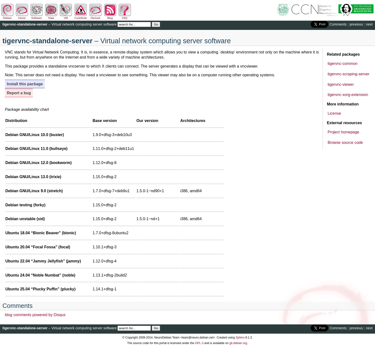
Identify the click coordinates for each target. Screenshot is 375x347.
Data (51, 16)
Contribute (80, 16)
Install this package (25, 84)
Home (22, 16)
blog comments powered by (35, 315)
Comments (337, 24)
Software (36, 16)
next (369, 24)
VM (66, 16)
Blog (110, 16)
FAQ (125, 16)
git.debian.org (238, 343)
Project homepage (343, 132)
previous (356, 24)
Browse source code (345, 142)
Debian (7, 16)
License (334, 113)
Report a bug (19, 93)
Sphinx (240, 337)
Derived (95, 16)
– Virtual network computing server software (59, 24)
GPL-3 (199, 343)
